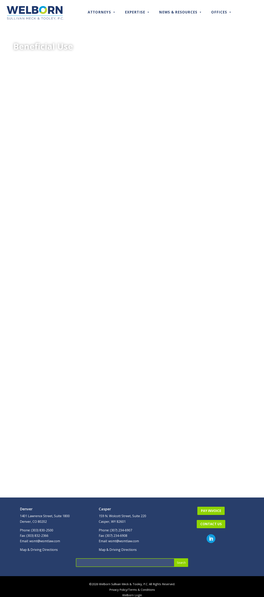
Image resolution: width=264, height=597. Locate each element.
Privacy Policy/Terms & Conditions (132, 590)
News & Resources (180, 12)
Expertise (137, 12)
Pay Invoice (211, 511)
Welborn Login (132, 595)
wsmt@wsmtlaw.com (44, 541)
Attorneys (102, 12)
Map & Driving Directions (39, 549)
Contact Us (211, 524)
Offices (221, 12)
